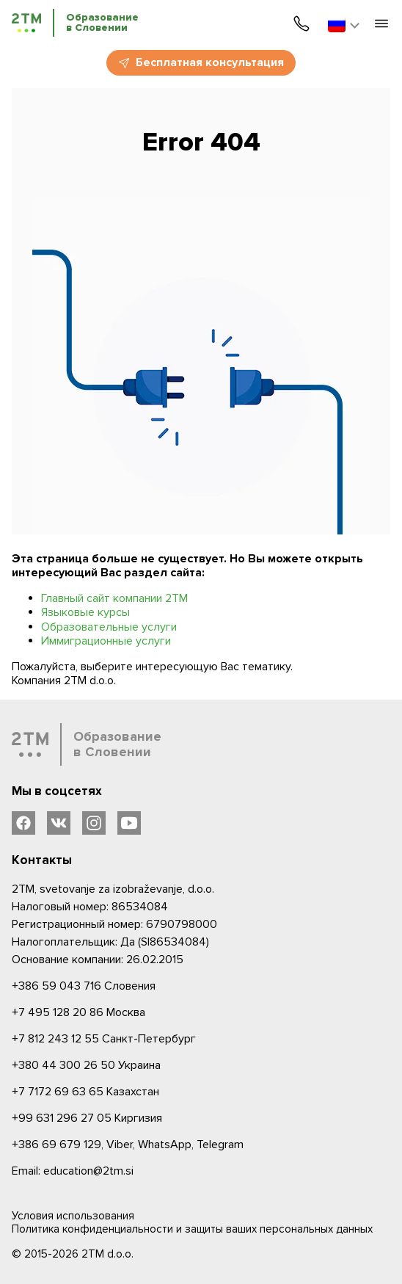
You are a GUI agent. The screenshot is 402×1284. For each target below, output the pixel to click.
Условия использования (73, 1215)
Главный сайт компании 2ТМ (114, 598)
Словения (84, 986)
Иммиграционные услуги (106, 641)
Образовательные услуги (109, 627)
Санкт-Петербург (104, 1038)
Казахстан (85, 1091)
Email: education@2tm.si (73, 1171)
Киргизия (87, 1118)
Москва (78, 1012)
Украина (86, 1065)
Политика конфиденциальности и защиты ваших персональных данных (192, 1229)
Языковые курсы (85, 612)
